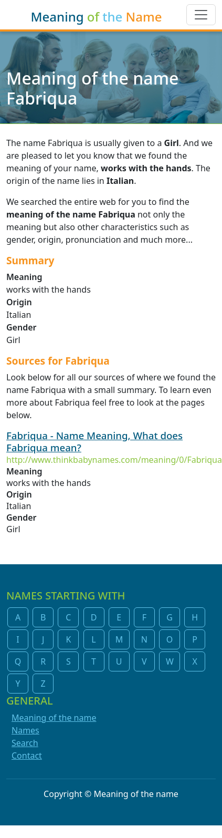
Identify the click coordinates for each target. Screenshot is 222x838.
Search (25, 743)
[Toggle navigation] (201, 14)
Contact (27, 755)
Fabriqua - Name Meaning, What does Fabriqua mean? (94, 441)
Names (25, 730)
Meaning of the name (54, 717)
